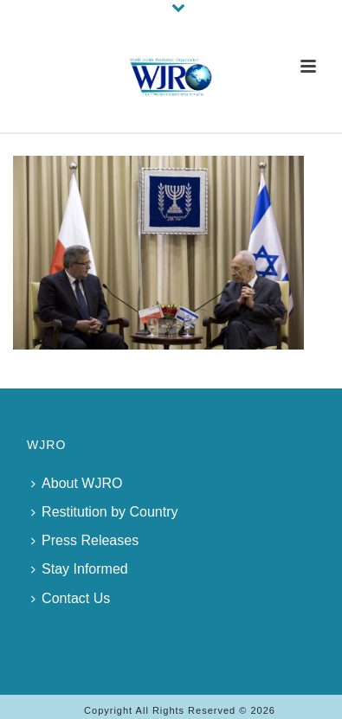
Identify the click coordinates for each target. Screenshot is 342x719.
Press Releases (85, 540)
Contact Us (70, 598)
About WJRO (76, 483)
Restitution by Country (104, 511)
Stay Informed (79, 569)
